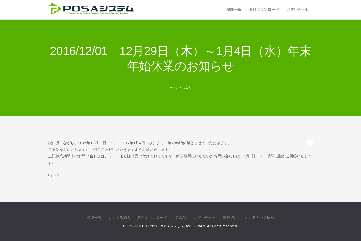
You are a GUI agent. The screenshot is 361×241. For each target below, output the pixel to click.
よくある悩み (119, 217)
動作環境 (230, 217)
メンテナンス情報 (259, 217)
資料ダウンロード (264, 9)
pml (57, 175)
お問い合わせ (298, 9)
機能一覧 (233, 9)
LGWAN (180, 217)
